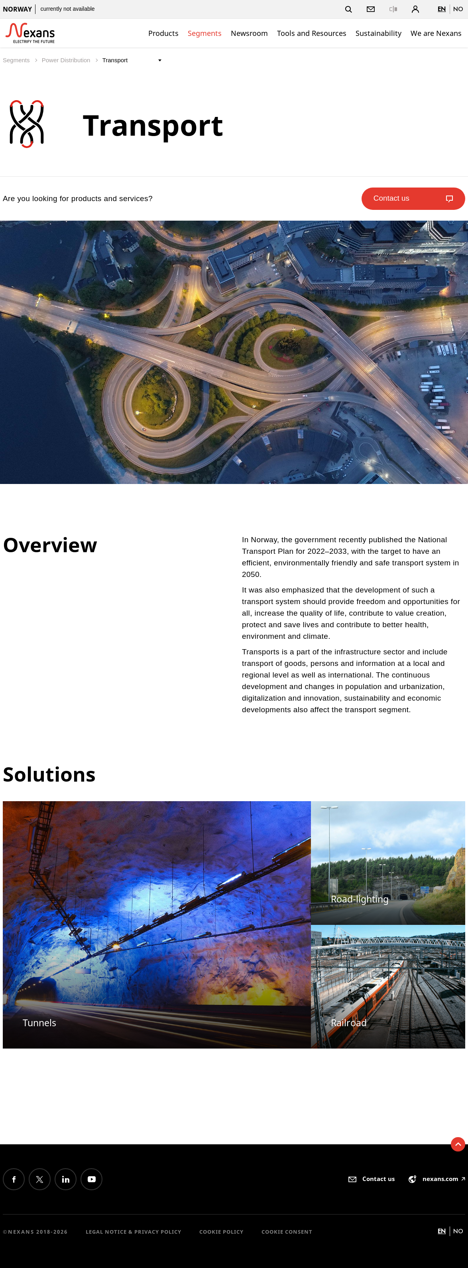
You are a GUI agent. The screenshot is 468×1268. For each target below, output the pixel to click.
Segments (205, 33)
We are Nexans (436, 33)
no (458, 9)
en (442, 9)
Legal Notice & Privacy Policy (133, 1231)
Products (163, 33)
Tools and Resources (311, 33)
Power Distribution (67, 60)
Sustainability (378, 33)
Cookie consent (287, 1231)
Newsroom (249, 33)
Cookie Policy (221, 1231)
